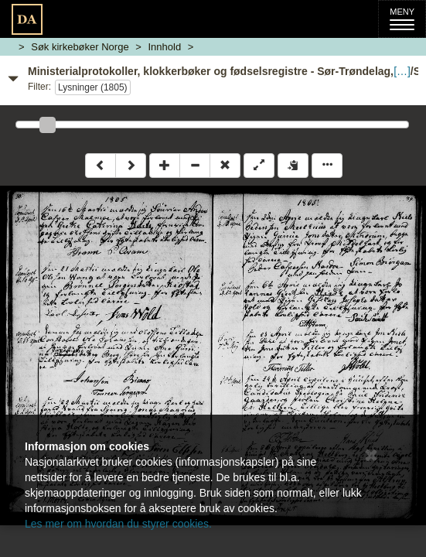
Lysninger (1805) (93, 87)
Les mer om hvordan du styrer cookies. (118, 524)
